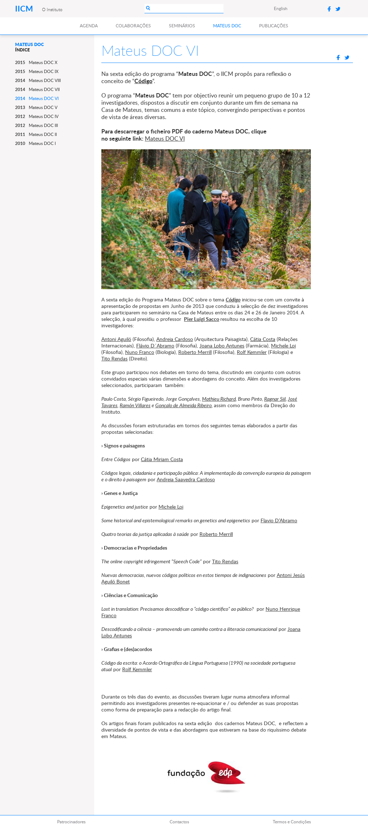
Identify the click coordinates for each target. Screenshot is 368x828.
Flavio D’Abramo (279, 520)
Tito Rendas (114, 358)
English (281, 8)
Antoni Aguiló (116, 339)
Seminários (182, 26)
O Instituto (52, 9)
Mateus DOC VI (165, 138)
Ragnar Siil (275, 398)
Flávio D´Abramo (155, 345)
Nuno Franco (139, 352)
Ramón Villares (135, 405)
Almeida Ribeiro (195, 405)
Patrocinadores (71, 822)
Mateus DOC (227, 26)
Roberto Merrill (195, 352)
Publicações (273, 26)
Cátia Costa (262, 339)
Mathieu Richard (219, 398)
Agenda (89, 26)
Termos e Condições (292, 822)
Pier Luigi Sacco (201, 318)
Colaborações (133, 26)
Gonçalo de (167, 405)
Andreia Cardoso (174, 339)
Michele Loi (283, 345)
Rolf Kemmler (252, 352)
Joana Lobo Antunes (221, 345)
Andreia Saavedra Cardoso (186, 479)
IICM (25, 8)
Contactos (179, 822)
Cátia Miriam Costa (162, 459)
